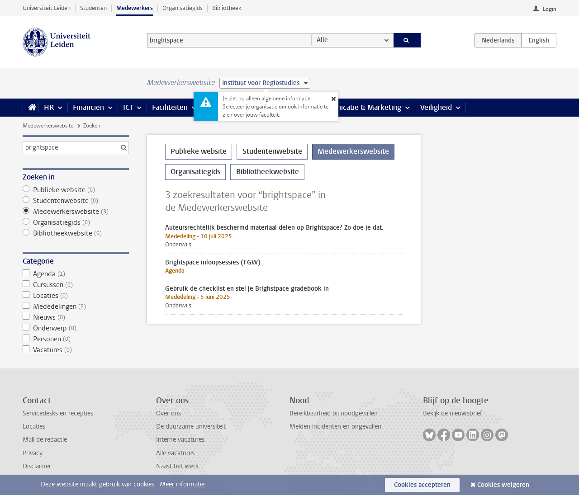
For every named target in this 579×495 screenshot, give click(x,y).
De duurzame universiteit (191, 426)
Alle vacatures (175, 453)
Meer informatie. (183, 484)
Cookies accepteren (422, 485)
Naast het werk (177, 466)
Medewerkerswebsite (48, 125)
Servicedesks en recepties (58, 413)
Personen (76, 339)
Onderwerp (76, 328)
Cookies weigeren (503, 485)
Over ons (168, 413)
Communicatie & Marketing (357, 107)
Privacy (33, 453)
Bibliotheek (227, 8)
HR (49, 107)
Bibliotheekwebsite (76, 233)
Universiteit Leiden (47, 8)
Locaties (76, 296)
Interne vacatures (180, 439)
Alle (322, 40)
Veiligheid (436, 107)
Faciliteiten (170, 107)
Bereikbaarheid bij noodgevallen (334, 413)
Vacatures (76, 350)
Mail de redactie (45, 439)
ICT (128, 107)
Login (549, 9)
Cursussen (76, 285)
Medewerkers (134, 8)
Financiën (88, 107)
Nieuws (76, 317)
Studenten (93, 8)
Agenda (76, 274)
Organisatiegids (182, 8)
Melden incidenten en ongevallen (335, 426)
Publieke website (76, 190)
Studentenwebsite (76, 201)
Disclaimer (37, 466)
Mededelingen (76, 306)
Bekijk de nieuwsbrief (452, 413)
